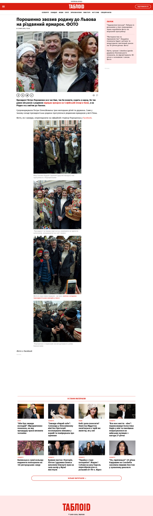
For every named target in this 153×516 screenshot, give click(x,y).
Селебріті (45, 12)
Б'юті (67, 12)
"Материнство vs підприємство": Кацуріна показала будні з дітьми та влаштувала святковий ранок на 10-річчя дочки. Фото (120, 41)
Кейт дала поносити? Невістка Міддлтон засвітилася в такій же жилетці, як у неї (90, 427)
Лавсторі (86, 12)
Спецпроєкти (106, 12)
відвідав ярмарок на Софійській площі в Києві (66, 103)
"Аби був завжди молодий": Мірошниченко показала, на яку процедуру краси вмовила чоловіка (30, 428)
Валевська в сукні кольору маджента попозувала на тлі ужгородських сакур (30, 462)
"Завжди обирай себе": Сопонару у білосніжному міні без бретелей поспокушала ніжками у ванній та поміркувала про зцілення (61, 429)
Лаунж (110, 21)
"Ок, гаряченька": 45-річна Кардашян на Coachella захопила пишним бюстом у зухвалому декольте (122, 463)
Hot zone (95, 12)
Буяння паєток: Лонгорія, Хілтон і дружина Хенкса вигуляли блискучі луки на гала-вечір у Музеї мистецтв (61, 465)
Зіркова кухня (76, 12)
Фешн (61, 12)
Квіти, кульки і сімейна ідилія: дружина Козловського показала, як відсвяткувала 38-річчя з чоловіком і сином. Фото (120, 55)
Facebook (87, 118)
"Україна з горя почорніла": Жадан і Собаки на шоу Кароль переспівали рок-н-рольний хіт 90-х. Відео (90, 465)
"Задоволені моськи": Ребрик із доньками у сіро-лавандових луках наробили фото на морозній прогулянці (120, 28)
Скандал (54, 12)
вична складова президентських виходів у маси (54, 297)
